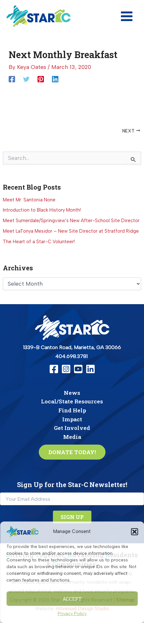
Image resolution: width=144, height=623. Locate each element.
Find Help (72, 410)
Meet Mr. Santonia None (29, 200)
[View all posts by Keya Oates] (32, 67)
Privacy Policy (72, 613)
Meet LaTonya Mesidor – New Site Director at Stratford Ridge (71, 231)
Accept (72, 599)
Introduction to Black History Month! (42, 210)
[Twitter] (26, 78)
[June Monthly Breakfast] (112, 130)
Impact (72, 419)
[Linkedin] (55, 78)
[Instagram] (66, 369)
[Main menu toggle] (127, 16)
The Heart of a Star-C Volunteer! (39, 241)
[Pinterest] (41, 78)
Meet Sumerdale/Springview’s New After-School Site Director (71, 220)
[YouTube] (78, 369)
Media (72, 436)
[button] (134, 532)
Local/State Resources (72, 401)
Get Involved (72, 428)
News (72, 392)
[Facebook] (12, 78)
